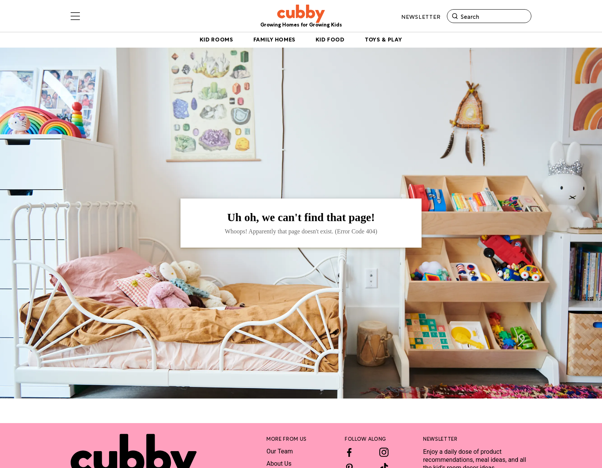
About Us (278, 463)
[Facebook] (349, 452)
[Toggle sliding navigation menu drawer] (75, 16)
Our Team (279, 451)
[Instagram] (384, 452)
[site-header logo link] (301, 17)
